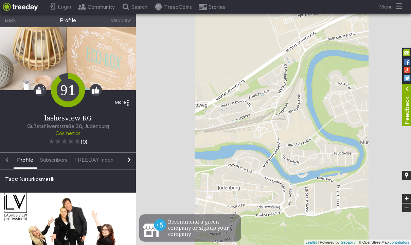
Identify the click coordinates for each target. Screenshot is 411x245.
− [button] (406, 207)
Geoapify (348, 242)
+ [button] (407, 198)
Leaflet (311, 242)
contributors (399, 242)
